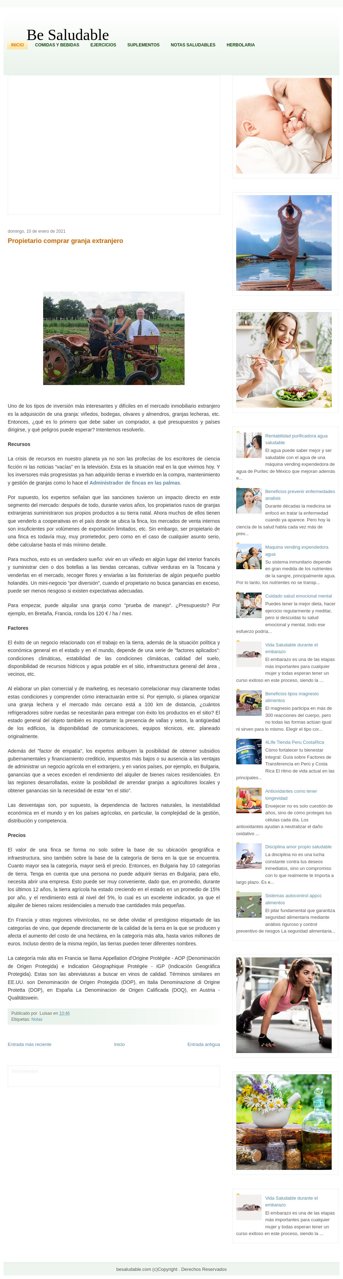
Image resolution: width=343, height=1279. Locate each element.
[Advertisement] (66, 144)
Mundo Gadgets (160, 1077)
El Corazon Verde (157, 1082)
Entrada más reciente (30, 1044)
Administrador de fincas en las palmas (134, 483)
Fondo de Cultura (136, 1071)
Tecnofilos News (24, 1077)
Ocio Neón (46, 1077)
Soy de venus (66, 1077)
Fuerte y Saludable (93, 1077)
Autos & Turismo (187, 1077)
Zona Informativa (25, 1071)
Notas (36, 1019)
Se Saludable (110, 1082)
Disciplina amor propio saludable (298, 846)
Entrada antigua (203, 1044)
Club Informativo (109, 1071)
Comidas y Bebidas (57, 45)
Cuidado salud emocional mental (298, 596)
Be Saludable (68, 35)
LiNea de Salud (51, 1071)
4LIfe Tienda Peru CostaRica (294, 742)
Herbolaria (241, 45)
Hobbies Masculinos (187, 1071)
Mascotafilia (32, 1082)
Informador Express (79, 1071)
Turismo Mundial (85, 1082)
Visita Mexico (131, 1082)
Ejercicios (103, 45)
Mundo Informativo (56, 1082)
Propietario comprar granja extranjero (65, 240)
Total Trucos (118, 1077)
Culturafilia (180, 1082)
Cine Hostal (138, 1077)
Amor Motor (198, 1082)
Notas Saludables (193, 45)
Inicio (17, 45)
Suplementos (143, 45)
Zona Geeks (160, 1071)
